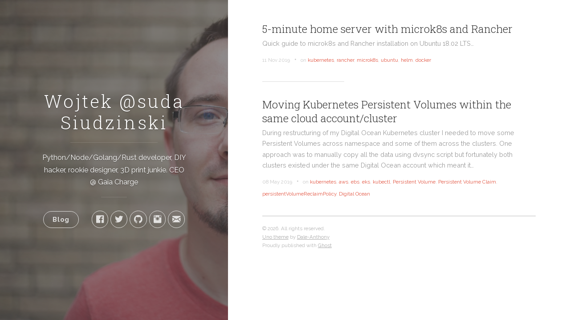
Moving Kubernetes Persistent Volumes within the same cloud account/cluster (386, 111)
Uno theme (275, 237)
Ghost (325, 245)
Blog (61, 219)
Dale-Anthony (313, 237)
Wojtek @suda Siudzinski (114, 111)
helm (407, 60)
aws (343, 182)
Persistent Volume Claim (467, 182)
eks (366, 182)
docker (423, 60)
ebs (355, 182)
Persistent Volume (414, 182)
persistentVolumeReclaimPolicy (299, 194)
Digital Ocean (354, 194)
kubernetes (321, 60)
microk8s (367, 60)
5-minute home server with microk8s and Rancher (387, 29)
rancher (345, 60)
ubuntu (389, 60)
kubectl (381, 182)
